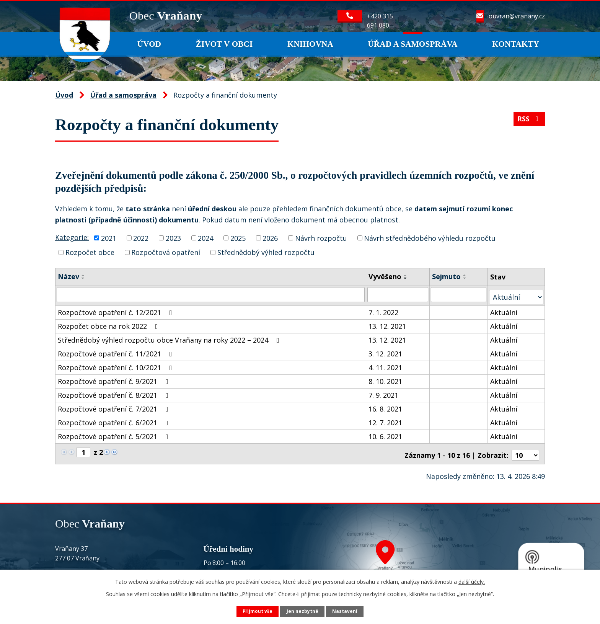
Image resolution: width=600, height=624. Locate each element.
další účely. (471, 581)
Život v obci (224, 44)
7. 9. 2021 (384, 392)
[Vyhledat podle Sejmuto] (459, 294)
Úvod (149, 44)
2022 (140, 237)
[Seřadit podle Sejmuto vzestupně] (465, 275)
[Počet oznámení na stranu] (525, 449)
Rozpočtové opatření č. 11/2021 (116, 351)
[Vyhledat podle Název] (211, 294)
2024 (205, 237)
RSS (529, 121)
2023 (173, 237)
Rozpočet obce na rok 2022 (109, 323)
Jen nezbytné (303, 611)
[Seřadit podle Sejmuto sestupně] (465, 278)
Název (68, 276)
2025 (238, 237)
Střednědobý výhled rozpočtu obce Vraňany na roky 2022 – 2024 (170, 337)
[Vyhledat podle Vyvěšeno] (398, 294)
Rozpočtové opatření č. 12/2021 (116, 309)
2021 (108, 237)
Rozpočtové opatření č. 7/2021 (114, 406)
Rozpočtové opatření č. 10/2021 (116, 364)
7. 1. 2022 (384, 309)
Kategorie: (72, 237)
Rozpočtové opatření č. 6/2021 (114, 420)
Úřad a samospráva (412, 44)
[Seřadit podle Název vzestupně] (83, 275)
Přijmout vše (257, 611)
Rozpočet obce (89, 252)
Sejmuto (446, 276)
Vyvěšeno (385, 276)
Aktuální (504, 309)
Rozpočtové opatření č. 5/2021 (114, 433)
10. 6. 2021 (386, 433)
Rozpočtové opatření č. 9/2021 (114, 378)
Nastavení (345, 611)
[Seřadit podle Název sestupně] (83, 278)
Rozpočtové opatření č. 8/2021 (114, 392)
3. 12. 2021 (386, 351)
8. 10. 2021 (386, 378)
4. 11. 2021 (386, 364)
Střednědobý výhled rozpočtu (266, 252)
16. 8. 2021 (386, 406)
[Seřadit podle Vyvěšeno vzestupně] (406, 275)
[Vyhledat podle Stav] (516, 294)
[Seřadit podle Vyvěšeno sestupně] (406, 278)
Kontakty (515, 44)
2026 (270, 237)
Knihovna (310, 44)
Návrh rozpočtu (321, 237)
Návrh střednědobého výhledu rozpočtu (430, 237)
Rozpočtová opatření (165, 252)
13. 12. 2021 (387, 323)
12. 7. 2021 (386, 420)
